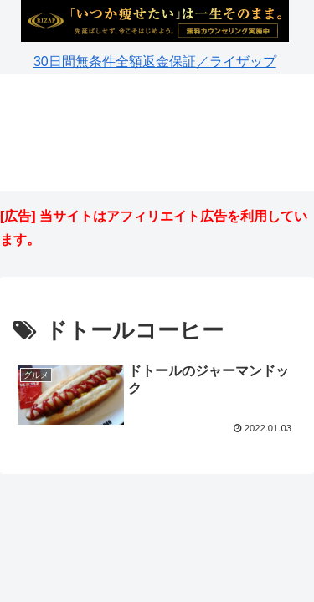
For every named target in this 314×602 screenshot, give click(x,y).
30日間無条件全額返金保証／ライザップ (154, 61)
